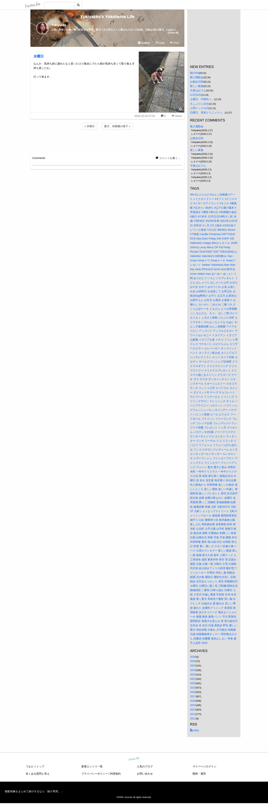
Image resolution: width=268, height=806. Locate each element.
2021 (193, 678)
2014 (193, 709)
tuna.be (134, 758)
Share (174, 42)
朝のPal (194, 72)
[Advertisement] (107, 140)
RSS (194, 730)
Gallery (144, 42)
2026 (193, 656)
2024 (193, 665)
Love (160, 42)
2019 (193, 687)
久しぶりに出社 (199, 103)
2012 (193, 718)
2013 (193, 714)
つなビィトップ (35, 766)
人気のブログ (145, 766)
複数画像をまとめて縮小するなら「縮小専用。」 (34, 791)
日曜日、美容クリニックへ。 (207, 112)
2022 (193, 674)
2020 (193, 683)
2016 (193, 700)
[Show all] (173, 32)
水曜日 (38, 56)
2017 (193, 696)
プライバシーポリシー (94, 773)
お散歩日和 (196, 81)
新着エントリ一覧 (92, 766)
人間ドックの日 (199, 108)
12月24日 (195, 94)
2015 (193, 705)
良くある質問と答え (38, 773)
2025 (193, 661)
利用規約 (115, 773)
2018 (193, 691)
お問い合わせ (145, 773)
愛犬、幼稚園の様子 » (117, 126)
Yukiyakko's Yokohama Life (107, 16)
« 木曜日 (89, 126)
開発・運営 (199, 773)
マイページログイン (204, 766)
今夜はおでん (198, 90)
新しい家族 (196, 86)
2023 (193, 670)
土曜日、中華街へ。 (202, 99)
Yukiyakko (58, 25)
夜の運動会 (196, 77)
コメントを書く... (168, 158)
